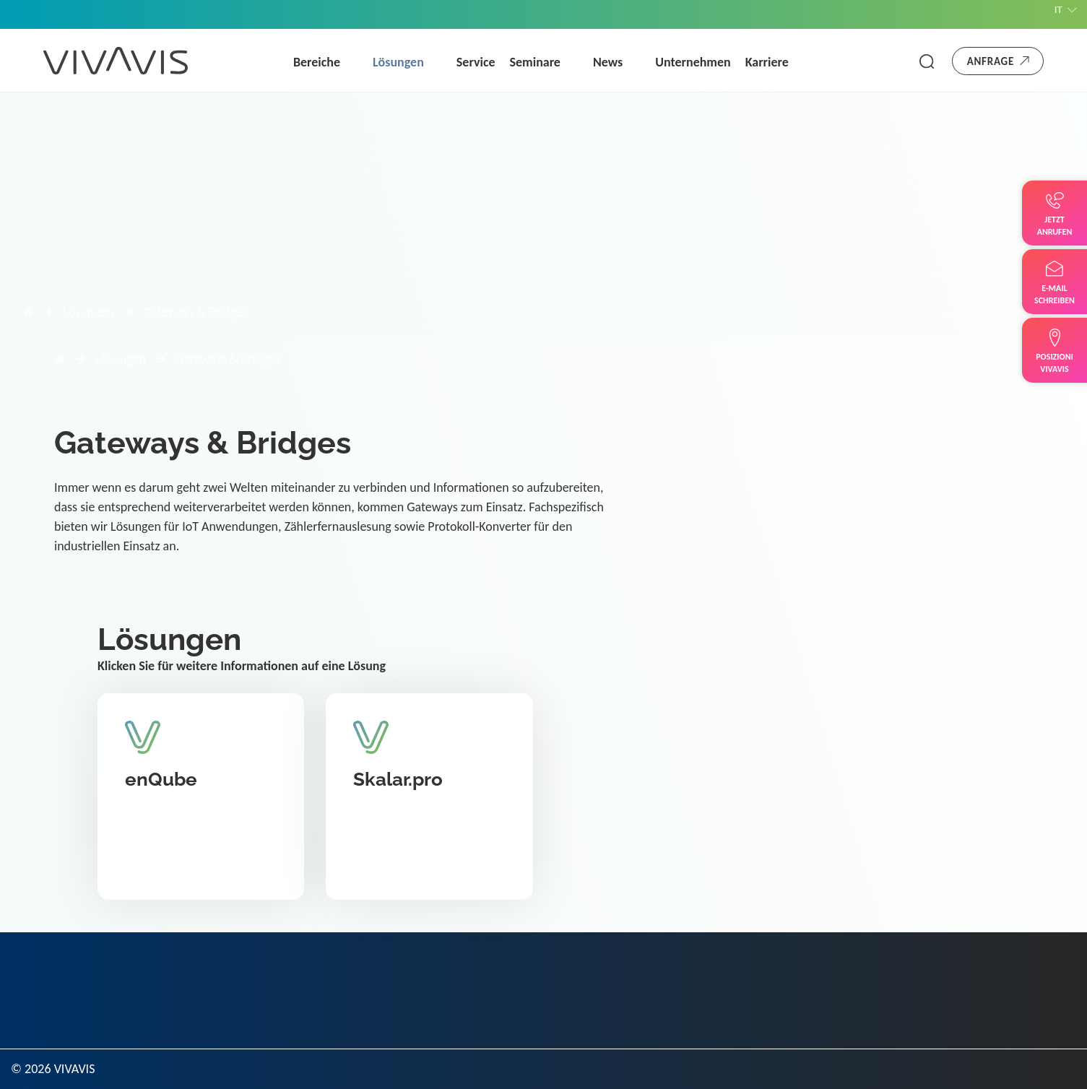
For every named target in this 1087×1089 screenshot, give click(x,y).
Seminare (535, 62)
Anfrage (990, 61)
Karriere (767, 62)
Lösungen (398, 62)
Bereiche (316, 62)
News (608, 62)
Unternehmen (692, 62)
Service (475, 62)
